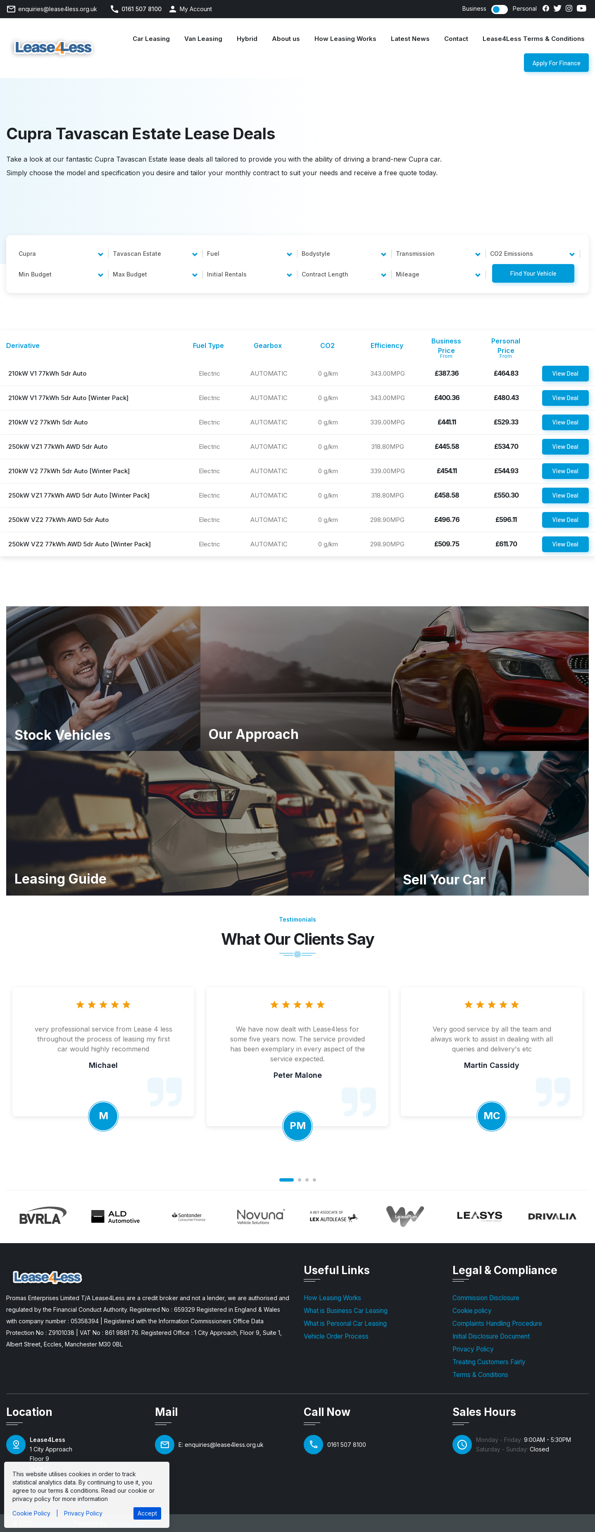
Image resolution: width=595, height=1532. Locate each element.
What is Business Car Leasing (346, 1311)
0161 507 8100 (141, 9)
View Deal (565, 373)
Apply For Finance (556, 65)
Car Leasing (151, 39)
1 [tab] (286, 1180)
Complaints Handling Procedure (497, 1323)
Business (474, 9)
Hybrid (247, 39)
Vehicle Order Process (336, 1336)
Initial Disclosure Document (491, 1336)
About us (286, 39)
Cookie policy (472, 1311)
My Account (196, 8)
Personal (525, 9)
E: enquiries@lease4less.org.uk (221, 1444)
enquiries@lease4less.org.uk (57, 8)
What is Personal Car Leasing (345, 1323)
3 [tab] (307, 1180)
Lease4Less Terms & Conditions (534, 39)
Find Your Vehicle (533, 273)
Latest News (410, 39)
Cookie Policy (31, 1513)
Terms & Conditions (480, 1375)
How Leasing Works (345, 39)
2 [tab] (299, 1180)
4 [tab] (314, 1180)
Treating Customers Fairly (489, 1362)
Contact (456, 39)
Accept (147, 1513)
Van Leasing (203, 39)
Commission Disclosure (485, 1298)
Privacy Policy (473, 1349)
